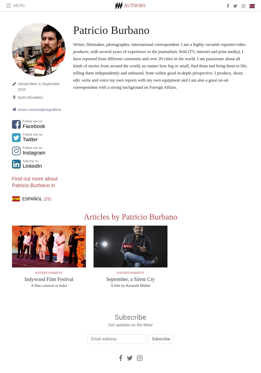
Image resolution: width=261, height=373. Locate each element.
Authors (135, 5)
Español (31, 199)
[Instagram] (140, 358)
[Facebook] (121, 358)
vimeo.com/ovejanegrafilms (36, 109)
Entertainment (49, 273)
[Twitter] (130, 358)
